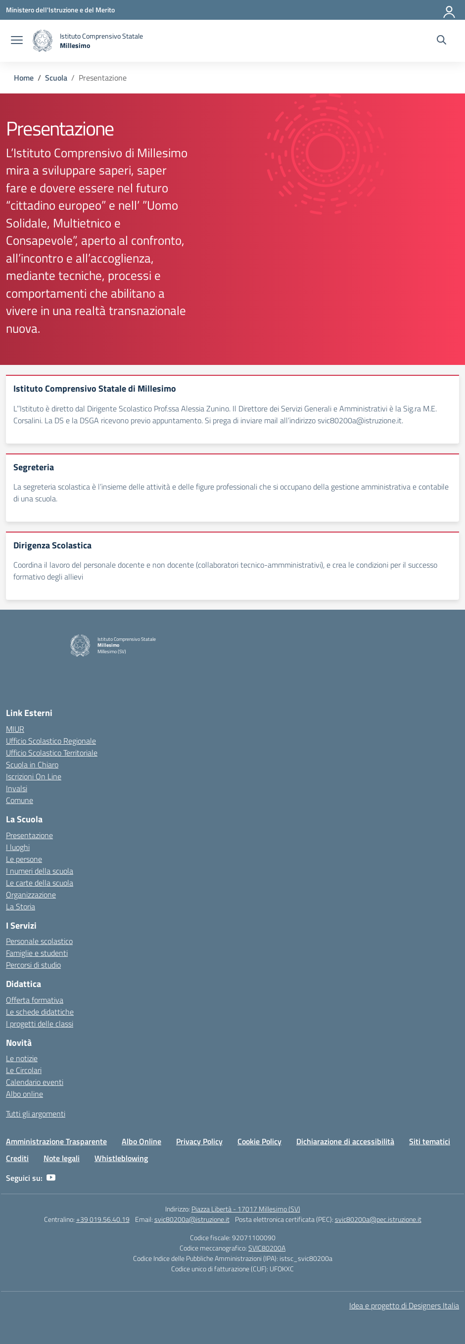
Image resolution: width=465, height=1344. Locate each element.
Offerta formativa (34, 1000)
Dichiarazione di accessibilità (345, 1141)
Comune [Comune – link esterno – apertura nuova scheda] (19, 800)
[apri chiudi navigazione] (17, 41)
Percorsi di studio (33, 965)
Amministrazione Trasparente (56, 1141)
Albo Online (141, 1141)
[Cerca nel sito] (441, 41)
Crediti (17, 1158)
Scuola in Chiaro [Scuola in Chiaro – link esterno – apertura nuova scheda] (32, 764)
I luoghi (18, 847)
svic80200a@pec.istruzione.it (378, 1219)
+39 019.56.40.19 (103, 1219)
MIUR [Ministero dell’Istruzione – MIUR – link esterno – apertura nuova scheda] (15, 729)
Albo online (24, 1094)
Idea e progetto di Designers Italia (404, 1305)
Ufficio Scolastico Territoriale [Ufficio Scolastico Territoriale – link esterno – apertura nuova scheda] (51, 753)
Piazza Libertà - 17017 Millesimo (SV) (245, 1209)
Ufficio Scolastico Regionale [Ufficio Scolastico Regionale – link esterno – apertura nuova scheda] (51, 741)
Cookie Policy (259, 1141)
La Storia (20, 906)
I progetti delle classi (39, 1024)
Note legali (62, 1158)
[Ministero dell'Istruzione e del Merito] (60, 9)
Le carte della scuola (39, 883)
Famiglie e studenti (37, 953)
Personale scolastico (39, 941)
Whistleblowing (121, 1158)
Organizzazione (31, 894)
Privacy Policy (199, 1141)
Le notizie (22, 1058)
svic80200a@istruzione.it (192, 1219)
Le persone (24, 859)
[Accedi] (449, 9)
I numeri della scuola (39, 871)
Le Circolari (24, 1070)
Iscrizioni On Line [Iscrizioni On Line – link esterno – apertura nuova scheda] (33, 776)
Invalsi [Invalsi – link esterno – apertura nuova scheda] (16, 788)
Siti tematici (429, 1141)
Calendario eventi (34, 1082)
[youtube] (50, 1177)
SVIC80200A (266, 1248)
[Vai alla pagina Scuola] (56, 78)
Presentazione (29, 835)
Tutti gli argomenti (35, 1114)
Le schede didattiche (40, 1012)
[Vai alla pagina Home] (24, 78)
